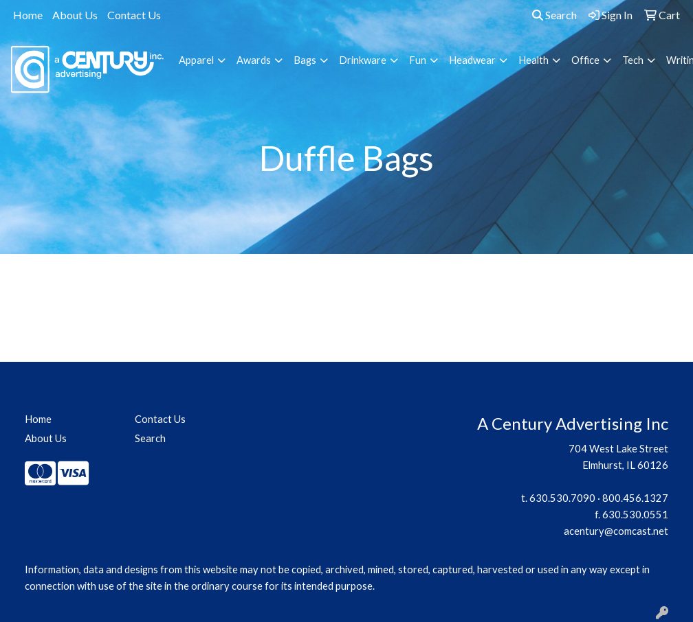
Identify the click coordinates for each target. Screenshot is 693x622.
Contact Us (134, 14)
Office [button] (585, 60)
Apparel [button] (196, 60)
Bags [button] (305, 60)
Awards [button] (253, 60)
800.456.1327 (635, 498)
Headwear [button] (472, 60)
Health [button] (533, 60)
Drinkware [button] (362, 60)
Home (28, 14)
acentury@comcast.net (616, 531)
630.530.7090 (562, 498)
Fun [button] (417, 60)
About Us (75, 14)
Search (554, 14)
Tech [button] (633, 60)
